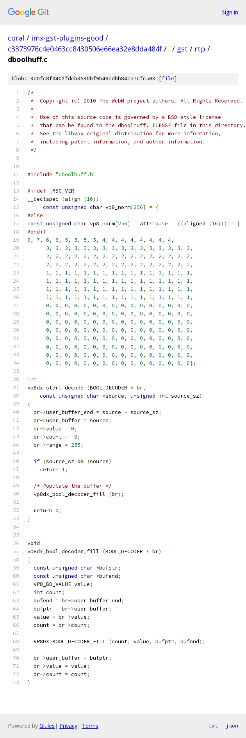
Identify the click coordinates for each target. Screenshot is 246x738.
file (168, 78)
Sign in (230, 12)
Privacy (68, 725)
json (232, 725)
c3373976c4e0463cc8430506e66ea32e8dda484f (85, 48)
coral (16, 37)
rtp (199, 48)
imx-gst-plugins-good (67, 37)
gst (182, 48)
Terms (90, 725)
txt (213, 725)
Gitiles (47, 725)
